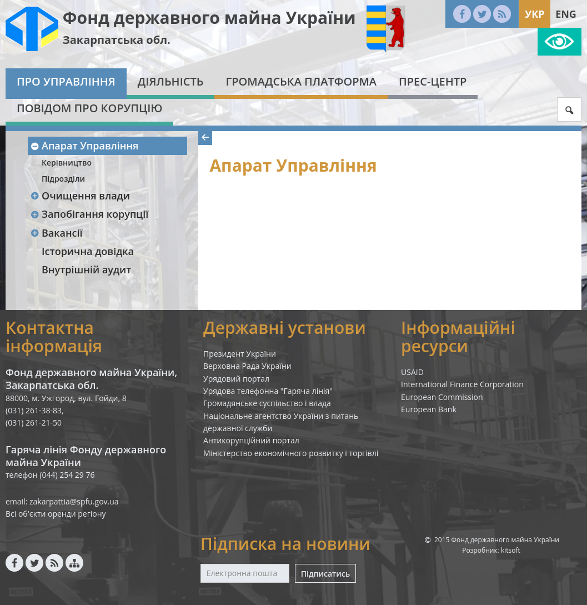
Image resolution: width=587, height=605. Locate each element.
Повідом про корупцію (89, 108)
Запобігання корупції (89, 214)
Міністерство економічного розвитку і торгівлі (290, 453)
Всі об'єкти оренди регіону (56, 513)
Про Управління (66, 81)
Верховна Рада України (247, 366)
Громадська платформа (301, 81)
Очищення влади (80, 195)
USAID (412, 372)
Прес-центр (432, 81)
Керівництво (67, 162)
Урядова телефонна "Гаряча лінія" (268, 391)
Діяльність (171, 81)
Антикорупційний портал (251, 440)
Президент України (239, 353)
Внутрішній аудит (87, 269)
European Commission (442, 397)
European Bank (428, 409)
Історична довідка (88, 251)
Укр (534, 14)
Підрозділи (63, 178)
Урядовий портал (236, 378)
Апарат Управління (84, 145)
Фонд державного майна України (209, 17)
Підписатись (325, 573)
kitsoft (510, 550)
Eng (565, 14)
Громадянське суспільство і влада (267, 403)
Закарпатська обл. (116, 39)
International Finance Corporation (462, 384)
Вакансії (56, 232)
